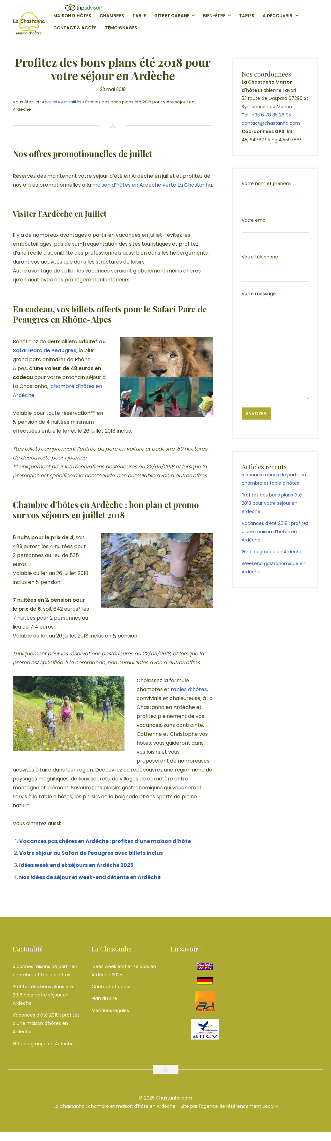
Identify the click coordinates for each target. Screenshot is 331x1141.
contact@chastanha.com (271, 123)
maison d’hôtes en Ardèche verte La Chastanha (152, 185)
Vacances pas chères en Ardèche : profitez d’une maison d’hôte (105, 841)
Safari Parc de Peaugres (44, 350)
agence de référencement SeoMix (239, 1106)
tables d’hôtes (189, 689)
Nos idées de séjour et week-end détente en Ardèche (90, 877)
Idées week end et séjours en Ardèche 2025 (76, 865)
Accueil (49, 102)
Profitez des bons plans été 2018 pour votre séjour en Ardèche (272, 503)
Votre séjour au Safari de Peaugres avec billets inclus (91, 853)
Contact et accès (112, 986)
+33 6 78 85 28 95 (271, 115)
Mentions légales (110, 1010)
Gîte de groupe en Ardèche (272, 551)
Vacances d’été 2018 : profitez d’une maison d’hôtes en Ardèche (275, 531)
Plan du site (104, 998)
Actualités (71, 102)
